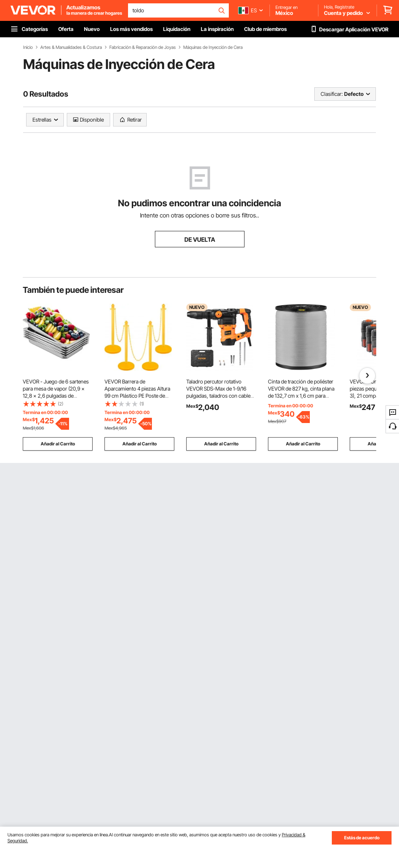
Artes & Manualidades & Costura (71, 47)
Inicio (28, 47)
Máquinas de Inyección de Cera (213, 47)
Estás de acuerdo (362, 837)
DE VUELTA (199, 239)
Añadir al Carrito (58, 444)
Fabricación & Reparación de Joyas (142, 47)
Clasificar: (332, 94)
